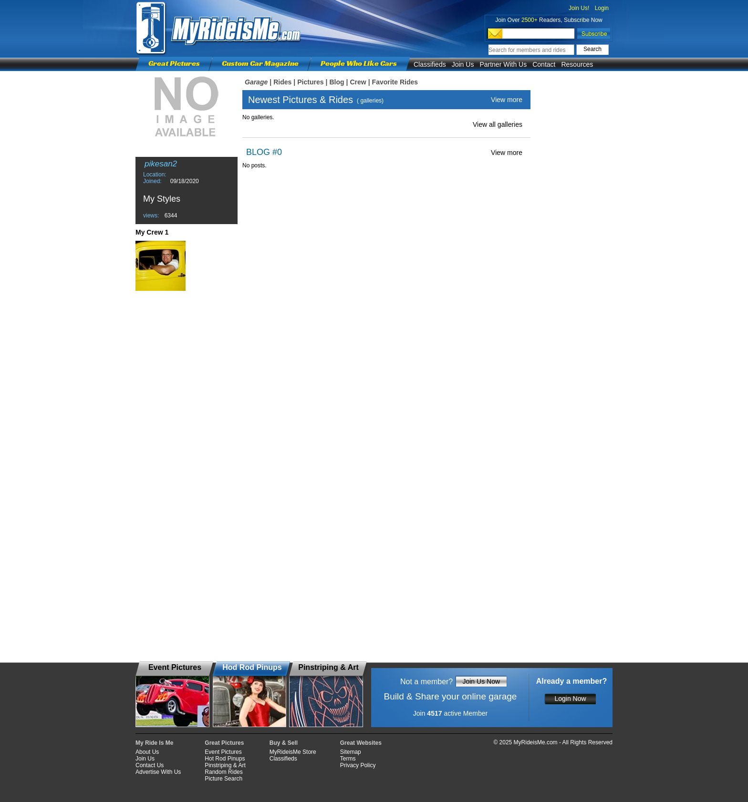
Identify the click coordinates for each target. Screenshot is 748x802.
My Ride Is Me (154, 743)
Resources (577, 64)
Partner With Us (503, 64)
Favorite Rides (395, 82)
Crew (358, 82)
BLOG (258, 152)
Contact (543, 64)
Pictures (310, 82)
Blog (336, 82)
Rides (282, 82)
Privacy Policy (358, 765)
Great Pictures (174, 63)
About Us (147, 752)
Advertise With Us (158, 772)
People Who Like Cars (359, 63)
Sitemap (350, 752)
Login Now (570, 698)
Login (602, 8)
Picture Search (223, 778)
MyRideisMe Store (293, 752)
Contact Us (149, 765)
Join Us (463, 64)
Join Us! (579, 8)
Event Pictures (223, 752)
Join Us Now (481, 681)
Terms (348, 758)
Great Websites (361, 743)
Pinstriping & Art (225, 765)
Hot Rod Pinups (225, 758)
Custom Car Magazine (260, 63)
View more (506, 99)
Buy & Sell (284, 743)
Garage (256, 82)
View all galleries (497, 124)
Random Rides (223, 772)
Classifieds (430, 64)
